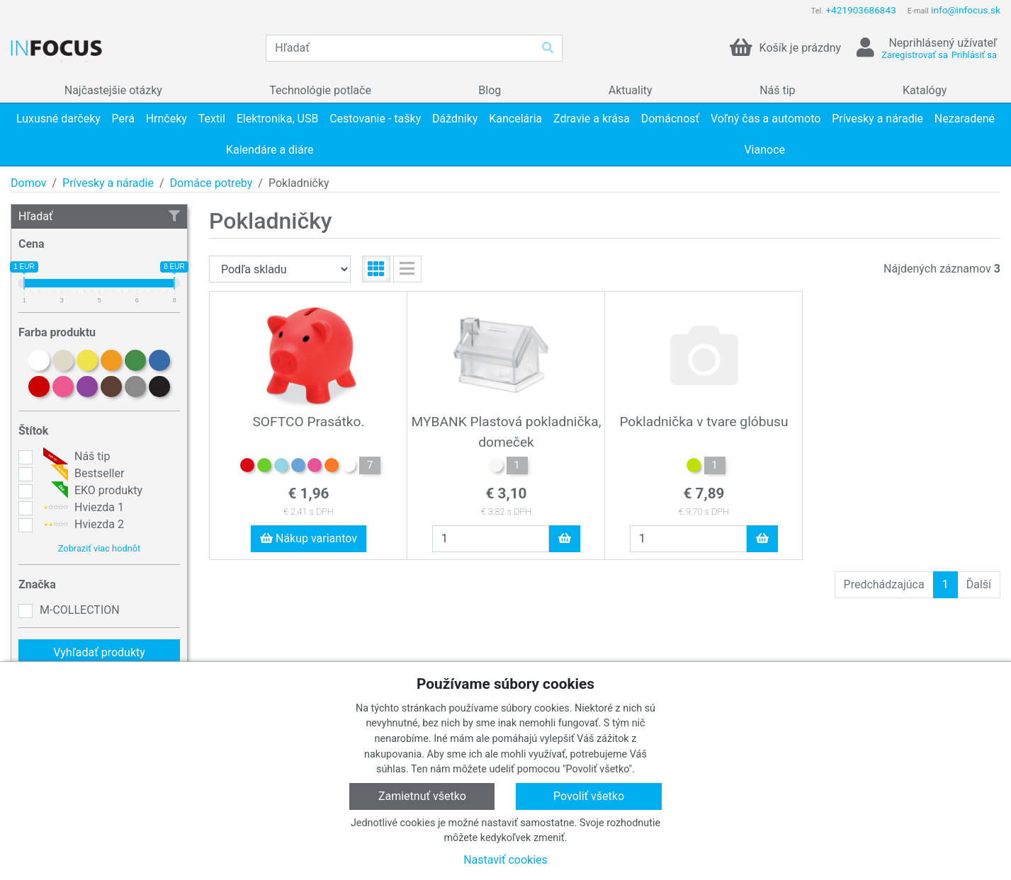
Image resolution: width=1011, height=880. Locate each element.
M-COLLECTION (80, 610)
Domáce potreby (211, 183)
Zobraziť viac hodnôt (99, 548)
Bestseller (82, 473)
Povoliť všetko (588, 796)
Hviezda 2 (82, 524)
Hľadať (99, 216)
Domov (28, 183)
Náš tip (75, 456)
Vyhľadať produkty (99, 652)
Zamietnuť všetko (422, 796)
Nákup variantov (308, 538)
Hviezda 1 (82, 507)
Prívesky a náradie (108, 183)
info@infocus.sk (965, 10)
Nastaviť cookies (505, 860)
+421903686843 (860, 10)
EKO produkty (91, 490)
